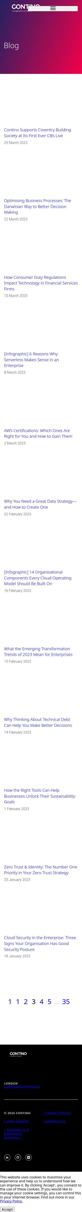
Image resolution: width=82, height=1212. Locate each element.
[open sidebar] (53, 8)
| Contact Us (54, 1121)
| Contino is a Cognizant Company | (16, 1134)
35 (66, 1001)
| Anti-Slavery (16, 1121)
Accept (7, 1209)
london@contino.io (22, 1086)
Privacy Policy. (11, 1201)
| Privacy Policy (57, 1113)
